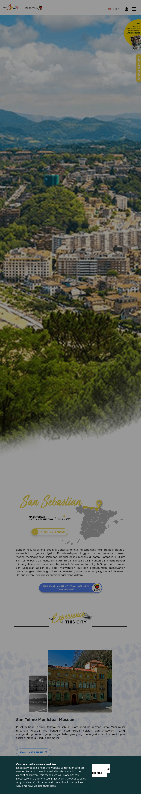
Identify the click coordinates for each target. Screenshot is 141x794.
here (53, 785)
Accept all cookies (101, 770)
